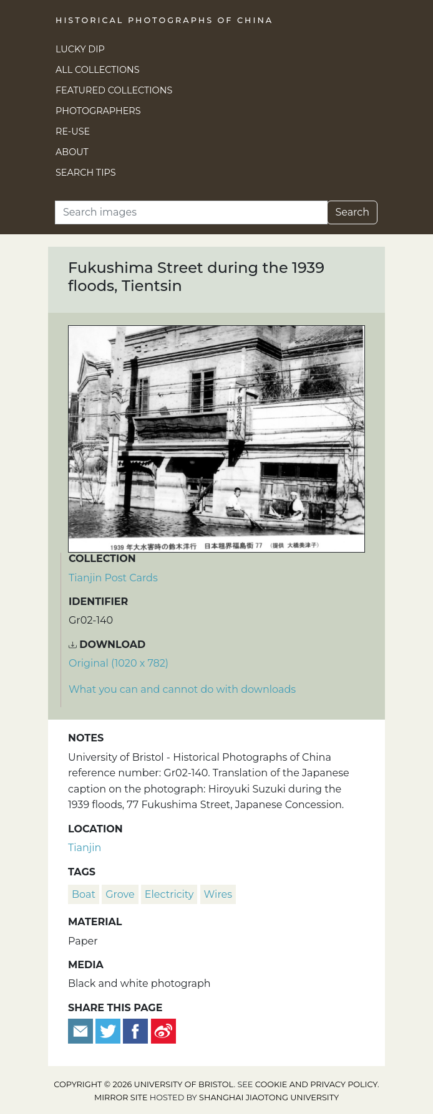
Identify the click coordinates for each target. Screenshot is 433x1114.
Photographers (98, 111)
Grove (119, 894)
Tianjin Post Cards (113, 578)
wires (218, 894)
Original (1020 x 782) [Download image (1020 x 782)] (118, 663)
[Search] (191, 212)
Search (352, 212)
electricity (169, 894)
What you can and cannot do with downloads (182, 689)
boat (83, 894)
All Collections (98, 69)
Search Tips (86, 172)
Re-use (73, 131)
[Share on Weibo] (163, 1030)
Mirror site (121, 1097)
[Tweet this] (109, 1030)
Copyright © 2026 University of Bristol (143, 1084)
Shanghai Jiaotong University (269, 1097)
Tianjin (84, 848)
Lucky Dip (80, 49)
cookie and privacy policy (316, 1084)
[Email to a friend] (81, 1030)
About (72, 152)
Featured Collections (114, 90)
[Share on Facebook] (135, 1030)
